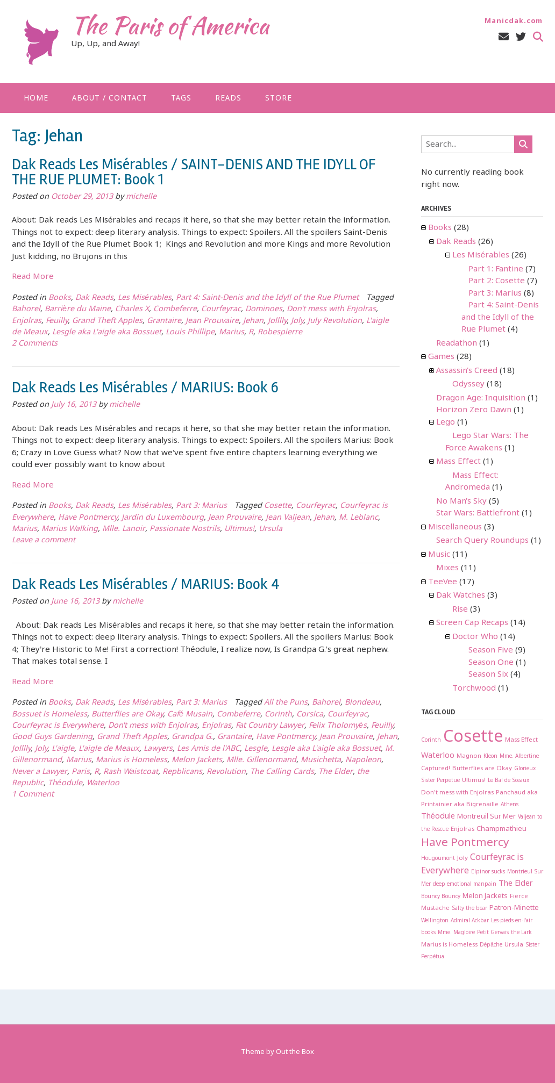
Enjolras (26, 321)
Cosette (277, 506)
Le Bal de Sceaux (508, 780)
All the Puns (286, 703)
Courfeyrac (221, 309)
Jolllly (277, 321)
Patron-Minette (514, 908)
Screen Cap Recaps (472, 623)
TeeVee (442, 582)
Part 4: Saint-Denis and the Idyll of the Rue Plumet (267, 298)
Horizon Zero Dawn (473, 410)
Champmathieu (501, 829)
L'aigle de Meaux (109, 749)
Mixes (447, 568)
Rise (460, 609)
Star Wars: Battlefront (478, 513)
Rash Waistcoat (130, 772)
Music (439, 554)
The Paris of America (170, 25)
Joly (297, 321)
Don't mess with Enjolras (331, 309)
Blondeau (362, 703)
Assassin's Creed (466, 370)
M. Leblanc (358, 518)
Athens (509, 804)
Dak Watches (460, 595)
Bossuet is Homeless (49, 714)
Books (59, 298)
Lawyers (158, 749)
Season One (491, 662)
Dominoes (263, 309)
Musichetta (321, 760)
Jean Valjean (288, 518)
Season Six (488, 674)
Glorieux (525, 768)
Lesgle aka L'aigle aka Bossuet (106, 332)
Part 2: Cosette (496, 281)
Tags (181, 98)
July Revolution (335, 321)
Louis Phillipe (190, 332)
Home (36, 98)
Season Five (490, 650)
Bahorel (26, 309)
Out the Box (295, 1052)
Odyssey (468, 384)
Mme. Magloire (456, 932)
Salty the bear (469, 908)
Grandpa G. (192, 737)
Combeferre (175, 309)
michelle (141, 197)
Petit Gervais (493, 932)
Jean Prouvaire (212, 321)
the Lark (521, 932)
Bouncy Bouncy (440, 896)
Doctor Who (475, 637)
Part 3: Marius (201, 506)
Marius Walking (69, 529)
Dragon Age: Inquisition (480, 398)
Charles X (132, 309)
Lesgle (255, 749)
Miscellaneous (455, 527)
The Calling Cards (282, 772)
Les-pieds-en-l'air (511, 920)
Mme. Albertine (519, 756)
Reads (228, 98)
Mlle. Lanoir (123, 529)
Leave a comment (43, 540)
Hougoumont (438, 858)
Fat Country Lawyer (270, 726)
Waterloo (103, 783)
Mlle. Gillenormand (261, 760)
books (428, 932)
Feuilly (57, 321)
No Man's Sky (461, 501)
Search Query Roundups (482, 540)
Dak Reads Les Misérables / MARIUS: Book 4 (146, 584)
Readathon (456, 343)
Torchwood (474, 688)
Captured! (435, 768)
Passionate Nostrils (185, 529)
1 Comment (33, 795)
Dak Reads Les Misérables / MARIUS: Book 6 (145, 387)
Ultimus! (239, 529)
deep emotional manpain (464, 884)
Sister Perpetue (440, 780)
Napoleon (363, 760)
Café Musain (189, 714)
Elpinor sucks (488, 872)
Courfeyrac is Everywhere (58, 726)
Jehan (253, 321)
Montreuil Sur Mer (486, 816)
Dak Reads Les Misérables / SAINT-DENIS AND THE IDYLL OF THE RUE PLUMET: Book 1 (194, 172)
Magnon (469, 756)
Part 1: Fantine (495, 269)
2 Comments (35, 344)
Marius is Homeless (131, 760)
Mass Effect (458, 461)
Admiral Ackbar (470, 920)
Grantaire (164, 321)
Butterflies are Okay (127, 714)
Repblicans (182, 772)
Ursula (270, 529)
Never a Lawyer (39, 772)
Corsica (309, 714)
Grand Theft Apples (107, 321)
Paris (81, 772)
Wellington (435, 920)
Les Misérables (145, 298)
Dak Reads (94, 298)
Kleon (490, 756)
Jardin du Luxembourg (163, 518)
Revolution (226, 772)
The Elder (335, 772)
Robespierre (280, 332)
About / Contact (109, 98)
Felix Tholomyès (338, 726)
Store (278, 98)
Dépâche (491, 945)
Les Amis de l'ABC (208, 749)
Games (441, 357)
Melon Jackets (197, 760)
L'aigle (63, 749)
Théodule (65, 783)
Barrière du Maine (78, 309)
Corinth (278, 714)
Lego (445, 422)
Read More (33, 276)
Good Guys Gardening (52, 737)
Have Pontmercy (87, 518)
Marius (231, 332)
